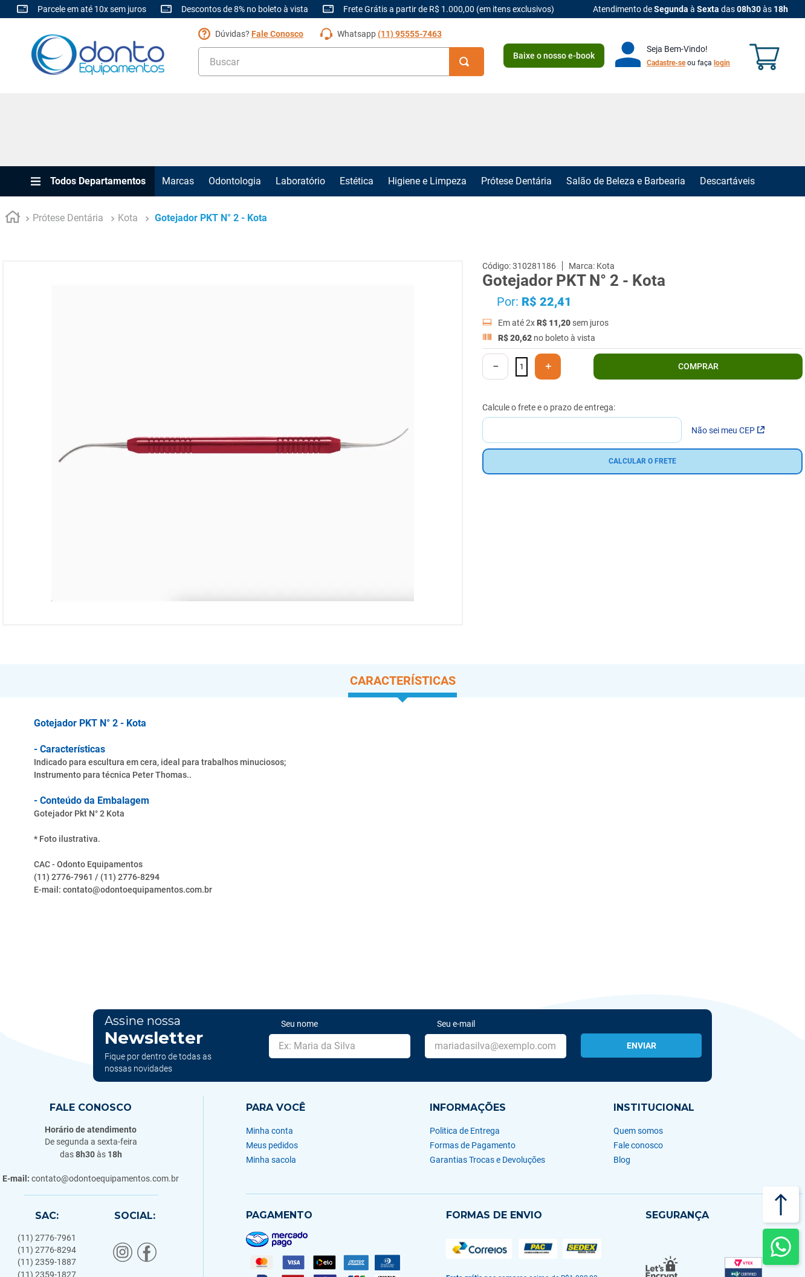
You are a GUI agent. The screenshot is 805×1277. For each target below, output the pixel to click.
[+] (548, 294)
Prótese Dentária (516, 108)
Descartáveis (727, 108)
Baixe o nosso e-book (554, 55)
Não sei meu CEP (728, 357)
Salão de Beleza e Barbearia (625, 108)
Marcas (178, 108)
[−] (495, 294)
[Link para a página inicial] (12, 145)
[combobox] (341, 61)
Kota (128, 145)
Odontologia (235, 108)
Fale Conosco (277, 34)
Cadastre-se (666, 63)
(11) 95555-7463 (410, 34)
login (722, 63)
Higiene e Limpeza (427, 108)
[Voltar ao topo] (781, 1204)
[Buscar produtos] (466, 61)
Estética (356, 108)
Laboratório (300, 108)
